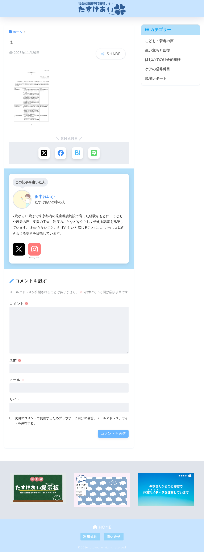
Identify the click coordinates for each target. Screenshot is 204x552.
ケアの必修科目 (157, 69)
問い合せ (114, 536)
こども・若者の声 (159, 41)
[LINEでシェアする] (94, 153)
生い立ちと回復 (157, 50)
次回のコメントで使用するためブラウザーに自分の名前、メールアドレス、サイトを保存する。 (71, 420)
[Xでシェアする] (44, 153)
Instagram (34, 257)
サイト (14, 400)
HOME (102, 527)
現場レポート (155, 79)
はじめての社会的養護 (163, 60)
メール (17, 380)
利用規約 (90, 536)
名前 (15, 361)
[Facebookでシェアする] (60, 153)
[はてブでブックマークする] (77, 153)
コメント (18, 304)
